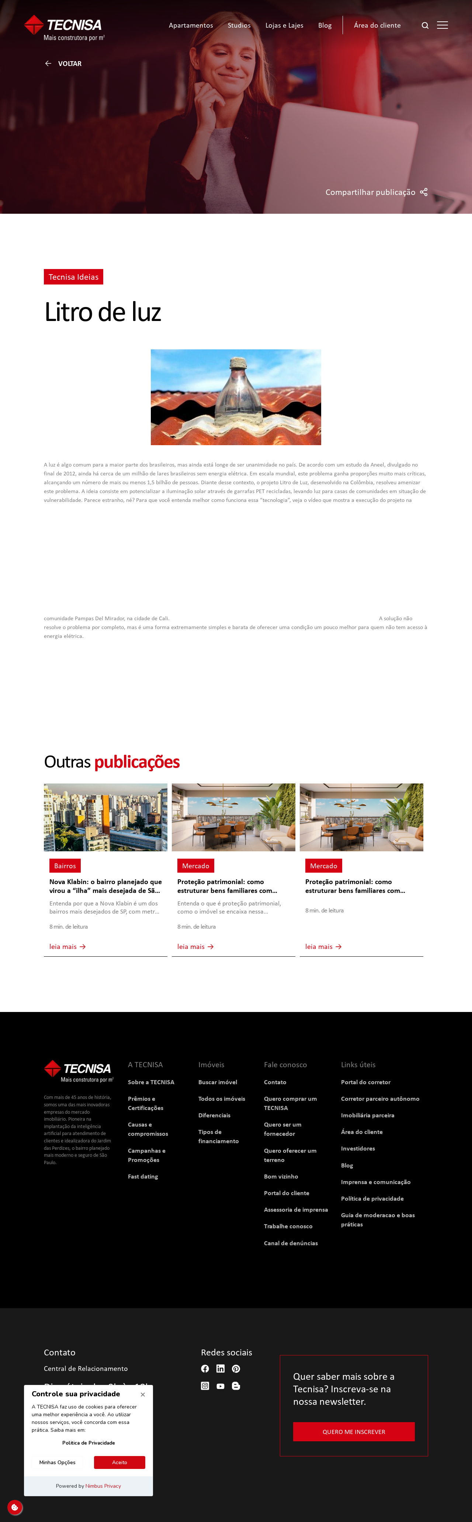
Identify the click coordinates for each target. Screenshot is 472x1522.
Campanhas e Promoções (147, 1155)
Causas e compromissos (148, 1129)
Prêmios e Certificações (145, 1103)
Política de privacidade (372, 1198)
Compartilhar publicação (377, 192)
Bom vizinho (281, 1176)
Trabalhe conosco (288, 1225)
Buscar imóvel (217, 1081)
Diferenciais (214, 1114)
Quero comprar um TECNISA (290, 1103)
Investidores (358, 1148)
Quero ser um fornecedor (283, 1129)
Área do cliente (362, 1131)
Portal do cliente (286, 1192)
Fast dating (143, 1176)
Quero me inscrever (354, 1431)
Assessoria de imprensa (296, 1209)
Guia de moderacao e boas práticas (378, 1219)
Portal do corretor (366, 1081)
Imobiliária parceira (368, 1114)
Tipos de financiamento (218, 1136)
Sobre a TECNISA (151, 1081)
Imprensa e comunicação (376, 1181)
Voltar (62, 63)
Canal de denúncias (291, 1242)
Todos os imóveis (221, 1098)
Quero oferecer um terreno (290, 1155)
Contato (275, 1081)
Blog (347, 1165)
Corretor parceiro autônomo (380, 1098)
